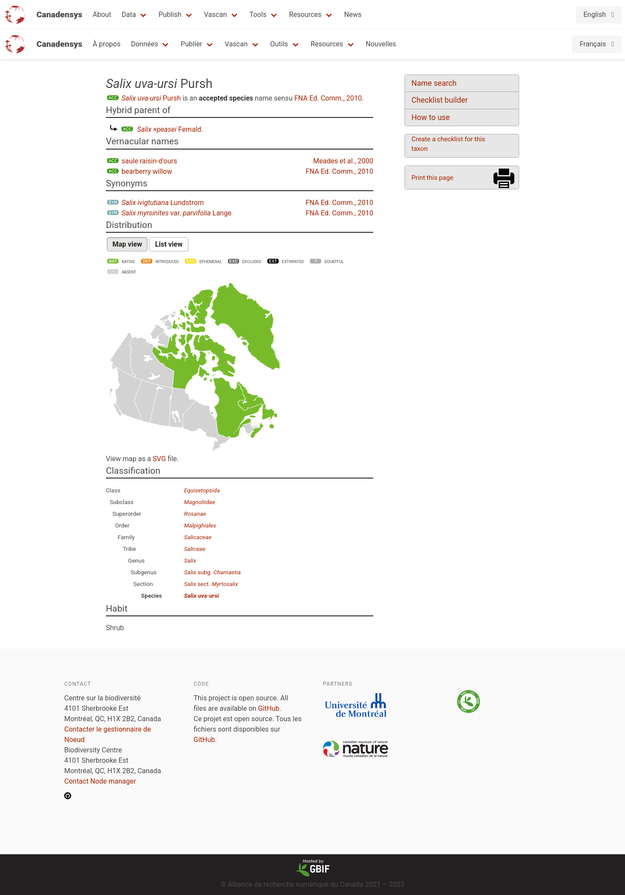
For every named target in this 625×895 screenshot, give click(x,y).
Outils (279, 44)
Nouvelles (381, 44)
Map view (127, 244)
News (353, 14)
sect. (211, 583)
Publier (191, 44)
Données (144, 44)
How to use (430, 117)
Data (129, 14)
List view (168, 244)
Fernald (169, 129)
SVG (159, 459)
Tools (258, 14)
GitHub (269, 708)
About (102, 14)
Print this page (432, 178)
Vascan (215, 14)
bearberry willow (147, 171)
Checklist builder (439, 100)
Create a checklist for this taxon (448, 144)
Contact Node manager (100, 781)
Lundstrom (163, 203)
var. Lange (176, 213)
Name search (434, 83)
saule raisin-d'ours (149, 161)
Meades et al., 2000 (343, 161)
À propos (107, 44)
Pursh (151, 98)
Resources (305, 14)
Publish (169, 14)
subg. (212, 572)
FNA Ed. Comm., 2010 (328, 98)
